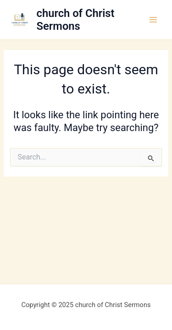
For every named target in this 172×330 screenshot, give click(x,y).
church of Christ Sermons (76, 20)
